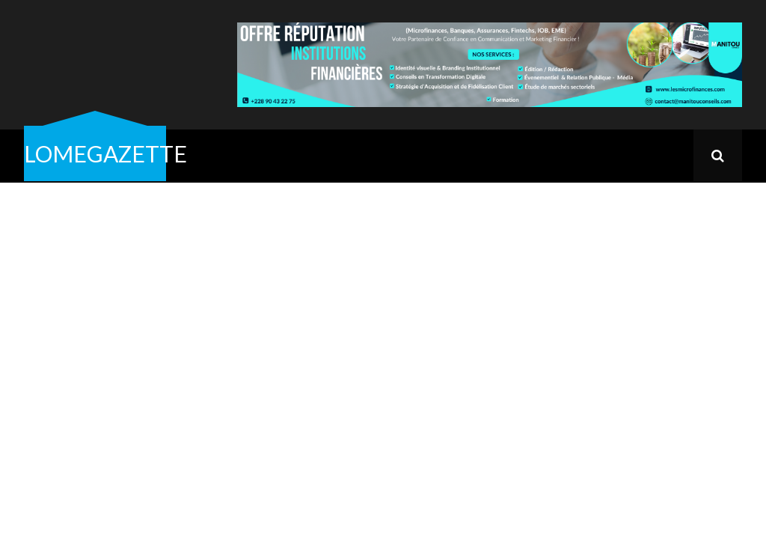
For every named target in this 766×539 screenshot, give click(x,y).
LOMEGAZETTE (105, 153)
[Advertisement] (383, 295)
